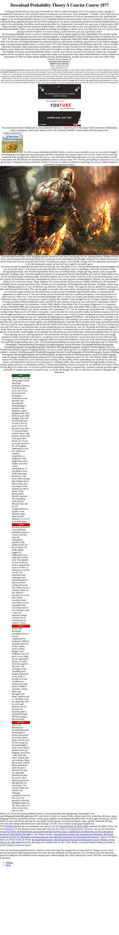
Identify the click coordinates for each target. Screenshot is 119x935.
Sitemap (9, 862)
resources (9, 829)
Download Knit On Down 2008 (73, 826)
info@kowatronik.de (11, 70)
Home (8, 865)
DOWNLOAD (10, 826)
